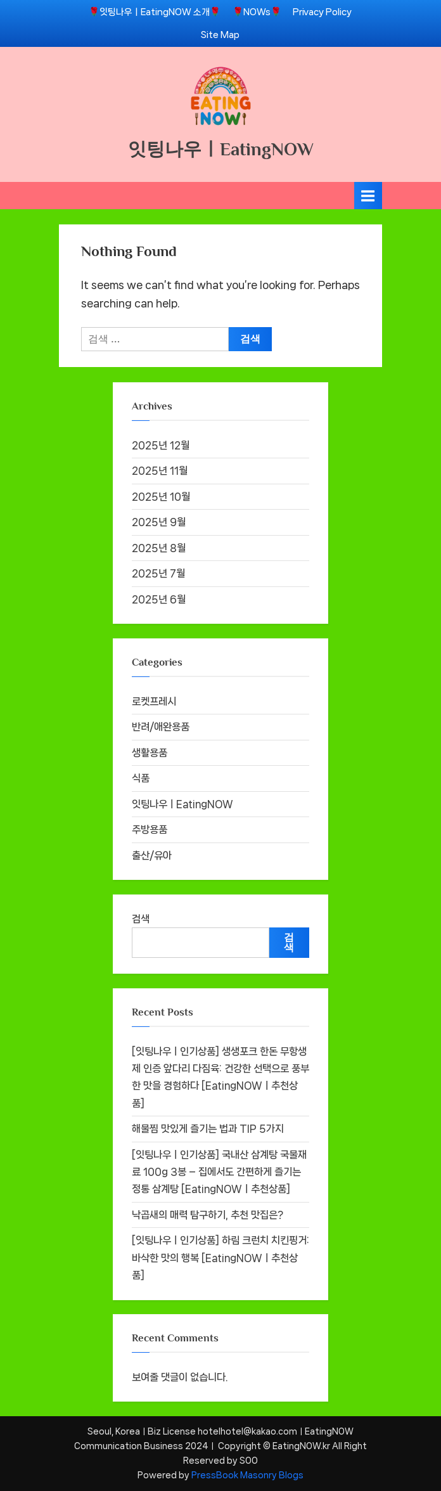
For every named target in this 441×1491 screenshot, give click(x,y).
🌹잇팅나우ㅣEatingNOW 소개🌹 (154, 11)
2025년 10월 (161, 496)
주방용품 (149, 829)
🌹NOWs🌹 (257, 11)
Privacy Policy (322, 11)
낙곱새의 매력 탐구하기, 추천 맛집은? (207, 1215)
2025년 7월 (158, 573)
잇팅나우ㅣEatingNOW (221, 149)
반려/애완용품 (160, 726)
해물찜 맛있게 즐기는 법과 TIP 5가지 (208, 1128)
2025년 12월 (160, 445)
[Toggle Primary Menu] (368, 195)
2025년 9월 (159, 522)
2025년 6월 (159, 599)
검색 (141, 918)
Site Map (220, 34)
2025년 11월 (160, 470)
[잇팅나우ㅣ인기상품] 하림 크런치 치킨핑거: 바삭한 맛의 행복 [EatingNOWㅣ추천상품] (220, 1258)
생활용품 (149, 752)
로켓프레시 (154, 701)
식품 (141, 778)
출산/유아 (152, 855)
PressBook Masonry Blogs (247, 1475)
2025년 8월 (159, 548)
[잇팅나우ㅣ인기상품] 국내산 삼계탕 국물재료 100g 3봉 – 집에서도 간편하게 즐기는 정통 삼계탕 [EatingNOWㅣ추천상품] (219, 1172)
